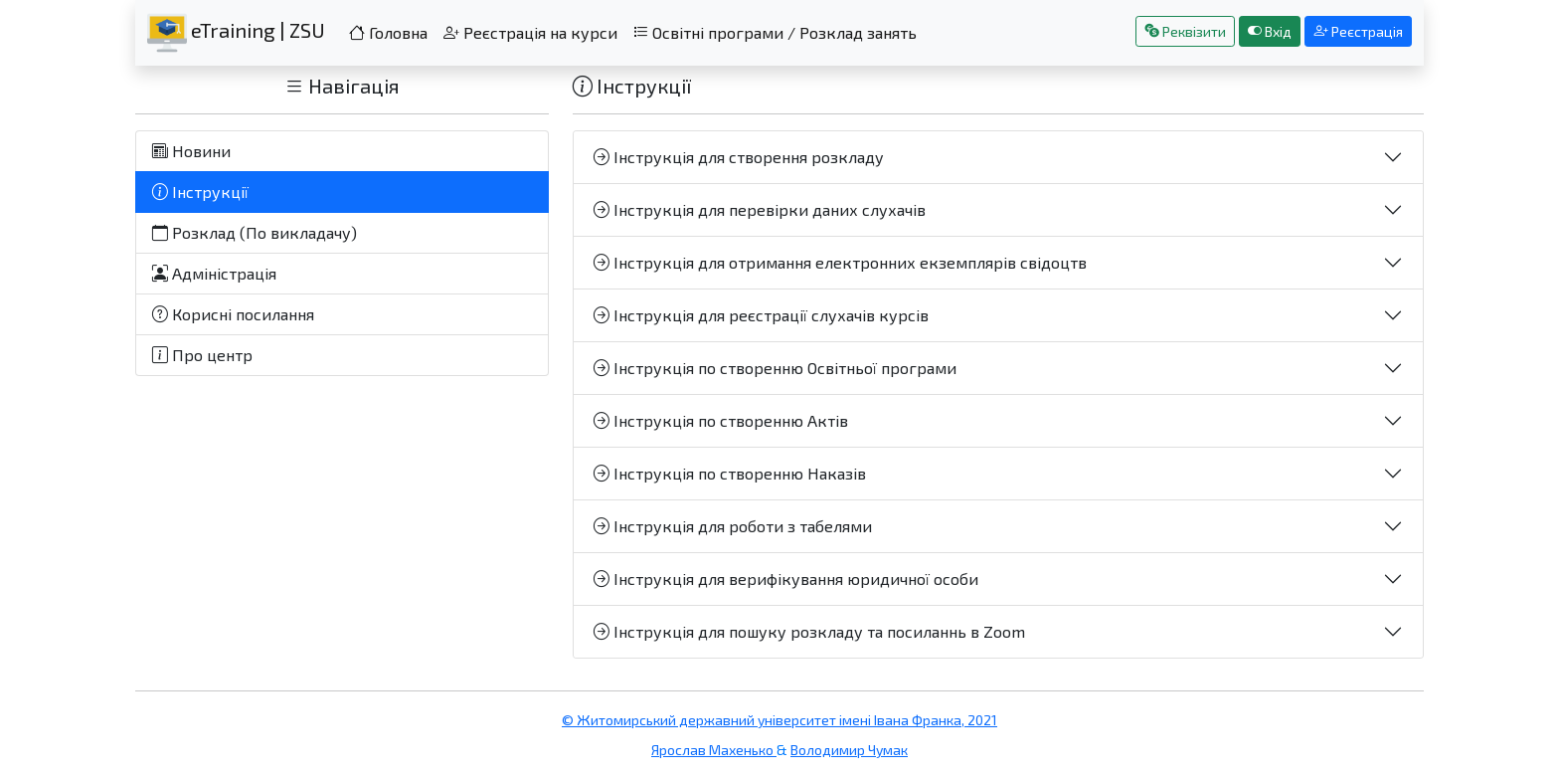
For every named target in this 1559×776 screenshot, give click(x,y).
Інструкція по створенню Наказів (730, 473)
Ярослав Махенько (714, 749)
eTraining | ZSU (236, 33)
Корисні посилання (233, 313)
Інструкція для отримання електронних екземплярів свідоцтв (840, 262)
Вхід (1270, 31)
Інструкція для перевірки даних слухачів (760, 209)
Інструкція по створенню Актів (721, 420)
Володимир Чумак (849, 749)
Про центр (202, 354)
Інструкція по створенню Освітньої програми (775, 367)
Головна (388, 32)
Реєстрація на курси (530, 32)
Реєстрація (1358, 31)
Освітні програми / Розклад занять (775, 32)
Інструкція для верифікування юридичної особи (786, 578)
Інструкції (200, 191)
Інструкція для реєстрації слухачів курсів (761, 314)
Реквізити (1185, 31)
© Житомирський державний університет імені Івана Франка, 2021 (779, 719)
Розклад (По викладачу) (254, 232)
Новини (191, 150)
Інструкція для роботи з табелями (733, 525)
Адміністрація (214, 273)
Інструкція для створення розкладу (739, 156)
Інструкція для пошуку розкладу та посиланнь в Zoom (809, 631)
